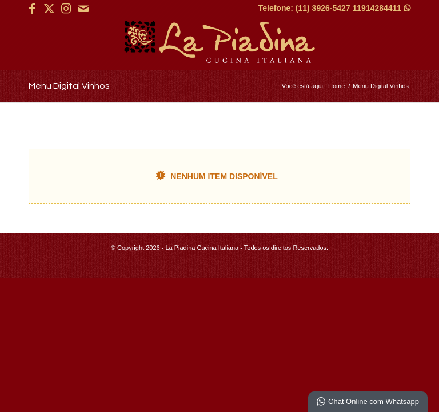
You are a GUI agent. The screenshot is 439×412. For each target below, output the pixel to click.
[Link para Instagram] (66, 8)
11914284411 (381, 8)
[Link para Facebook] (31, 8)
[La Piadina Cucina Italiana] (219, 43)
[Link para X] (49, 8)
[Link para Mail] (83, 8)
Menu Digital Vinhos (69, 85)
